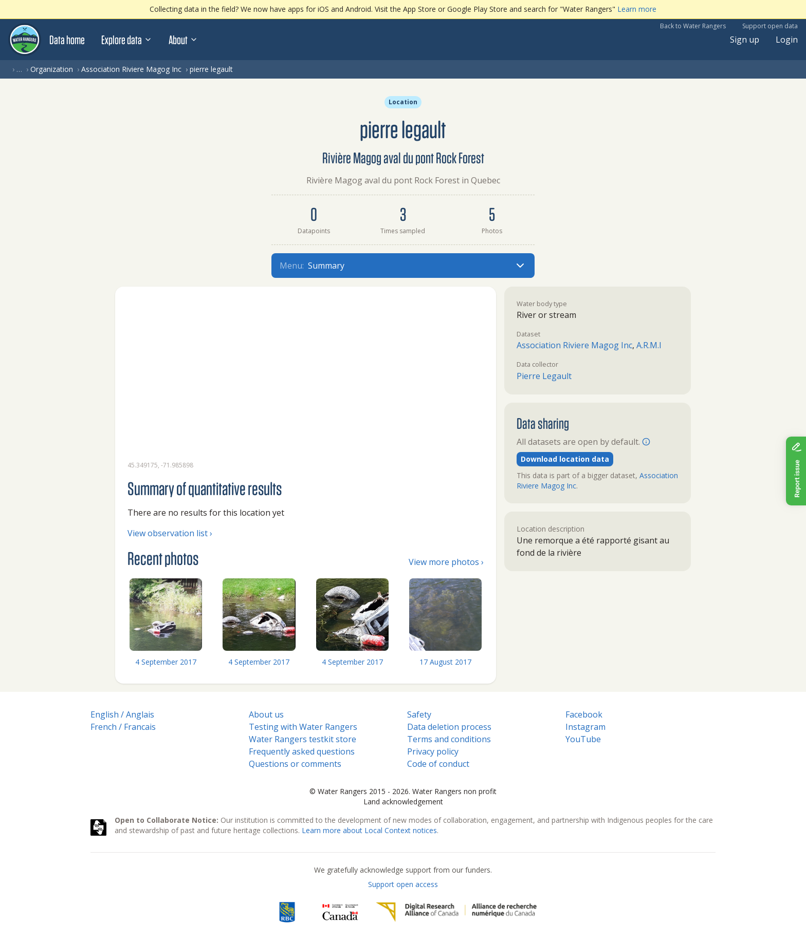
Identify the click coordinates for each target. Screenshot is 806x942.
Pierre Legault (544, 376)
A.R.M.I (649, 345)
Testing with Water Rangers (303, 726)
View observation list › (169, 533)
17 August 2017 (445, 662)
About (183, 39)
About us (266, 714)
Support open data (770, 26)
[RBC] (287, 912)
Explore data (126, 39)
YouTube (583, 739)
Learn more (636, 9)
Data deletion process (449, 726)
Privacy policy (433, 751)
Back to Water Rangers (693, 26)
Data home (67, 39)
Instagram (585, 726)
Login (787, 39)
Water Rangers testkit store (302, 739)
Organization (51, 69)
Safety (419, 714)
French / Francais (123, 726)
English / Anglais (122, 714)
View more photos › (446, 562)
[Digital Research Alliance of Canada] (456, 912)
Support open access (403, 884)
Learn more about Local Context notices (369, 830)
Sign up (744, 39)
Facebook (583, 714)
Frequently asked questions (302, 751)
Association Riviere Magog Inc (131, 69)
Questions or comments (295, 763)
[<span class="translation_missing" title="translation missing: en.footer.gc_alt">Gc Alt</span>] (340, 912)
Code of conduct (438, 763)
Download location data (565, 459)
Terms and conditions (449, 739)
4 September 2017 (165, 662)
